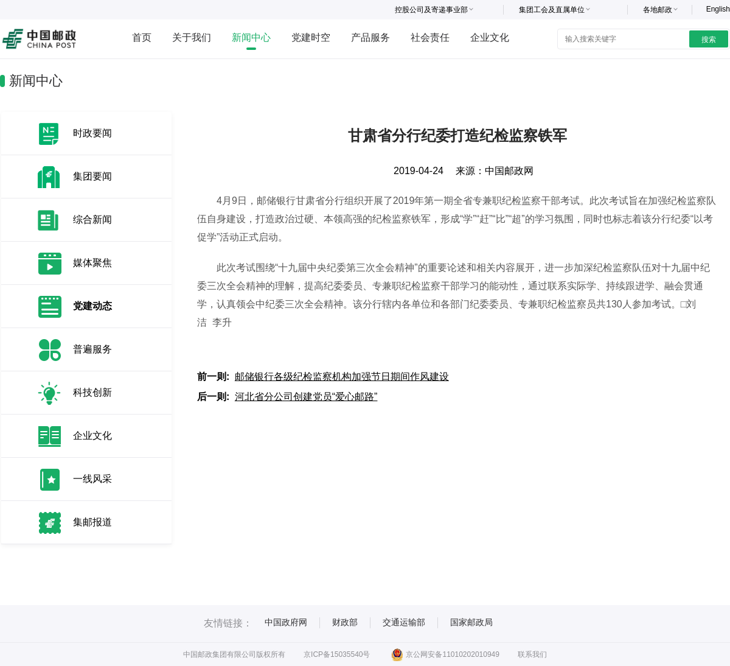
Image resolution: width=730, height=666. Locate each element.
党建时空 (310, 37)
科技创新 (92, 392)
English (718, 9)
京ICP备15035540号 (337, 654)
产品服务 (370, 37)
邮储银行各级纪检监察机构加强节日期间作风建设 (342, 376)
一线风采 (92, 479)
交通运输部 (404, 622)
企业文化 (489, 37)
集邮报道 (92, 522)
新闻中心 (251, 37)
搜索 (708, 39)
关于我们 (191, 37)
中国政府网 (286, 622)
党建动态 (92, 306)
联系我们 (532, 654)
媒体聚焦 (92, 263)
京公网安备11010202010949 (445, 654)
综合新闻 (92, 219)
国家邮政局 (471, 622)
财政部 (345, 622)
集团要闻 (92, 176)
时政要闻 (92, 133)
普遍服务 (92, 349)
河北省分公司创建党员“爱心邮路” (306, 396)
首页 (141, 37)
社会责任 (430, 37)
